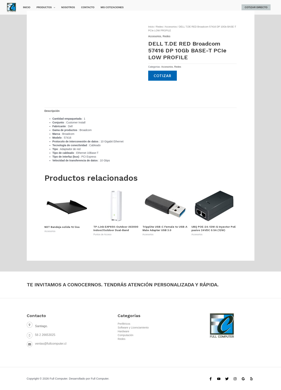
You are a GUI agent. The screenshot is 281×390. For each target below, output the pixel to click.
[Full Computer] (11, 7)
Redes (159, 26)
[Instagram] (235, 379)
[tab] (52, 111)
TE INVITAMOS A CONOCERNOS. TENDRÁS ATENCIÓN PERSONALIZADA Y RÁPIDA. (123, 284)
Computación (125, 335)
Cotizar (162, 75)
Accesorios (171, 26)
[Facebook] (210, 379)
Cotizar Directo (256, 7)
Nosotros (64, 7)
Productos (43, 7)
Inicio (26, 7)
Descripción (52, 110)
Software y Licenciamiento (133, 327)
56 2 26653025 (45, 334)
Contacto (83, 7)
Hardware (123, 331)
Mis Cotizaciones (105, 7)
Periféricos (124, 323)
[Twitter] (227, 379)
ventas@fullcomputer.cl (51, 343)
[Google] (243, 379)
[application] (51, 7)
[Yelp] (251, 379)
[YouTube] (218, 379)
